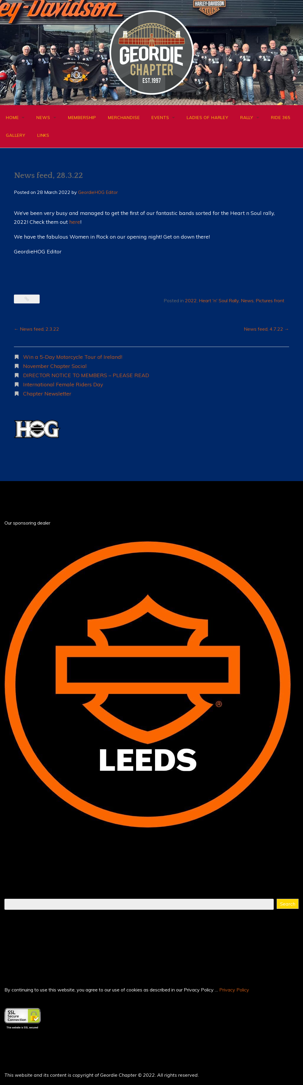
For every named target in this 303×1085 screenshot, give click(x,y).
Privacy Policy (234, 990)
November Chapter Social (55, 366)
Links (43, 135)
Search (287, 904)
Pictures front (270, 300)
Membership (82, 117)
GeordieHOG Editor (98, 192)
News (43, 117)
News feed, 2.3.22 (36, 329)
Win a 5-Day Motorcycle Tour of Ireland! (72, 356)
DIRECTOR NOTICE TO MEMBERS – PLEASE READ (86, 375)
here (74, 221)
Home (12, 117)
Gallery (15, 135)
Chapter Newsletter (47, 393)
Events (160, 117)
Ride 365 (280, 117)
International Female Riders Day (63, 384)
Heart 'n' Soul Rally (219, 300)
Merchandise (124, 117)
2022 (191, 300)
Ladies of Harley (207, 117)
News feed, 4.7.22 (266, 329)
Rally (246, 117)
